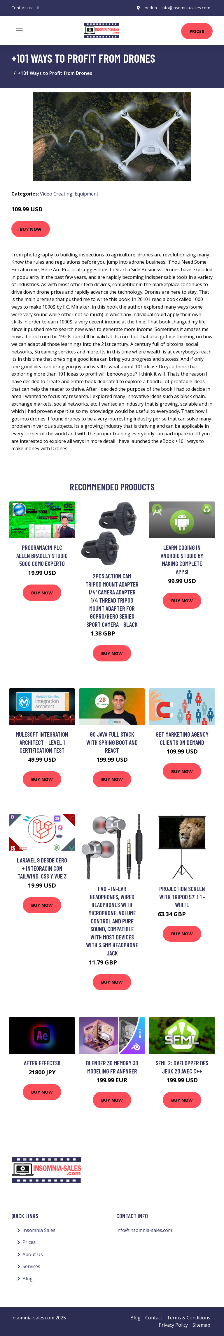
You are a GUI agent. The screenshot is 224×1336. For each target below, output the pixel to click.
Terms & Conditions (188, 1317)
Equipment (86, 194)
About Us (32, 1254)
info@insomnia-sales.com (186, 7)
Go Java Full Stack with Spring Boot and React (112, 742)
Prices (197, 31)
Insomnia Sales (38, 1230)
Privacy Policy (173, 1325)
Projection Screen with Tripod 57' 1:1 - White (182, 896)
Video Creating (56, 194)
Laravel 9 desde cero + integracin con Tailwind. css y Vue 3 (42, 868)
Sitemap (201, 1325)
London (149, 7)
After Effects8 (42, 1062)
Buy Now (30, 229)
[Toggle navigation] (19, 30)
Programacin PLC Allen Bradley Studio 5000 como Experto (42, 555)
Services (31, 1266)
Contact (153, 1317)
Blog (27, 1278)
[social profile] (38, 7)
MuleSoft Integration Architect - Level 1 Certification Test (42, 742)
